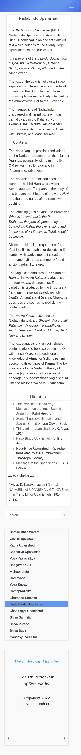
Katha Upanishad (22, 545)
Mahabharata (19, 571)
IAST (55, 30)
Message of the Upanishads (36, 463)
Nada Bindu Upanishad (33, 438)
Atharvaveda (18, 73)
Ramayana (17, 578)
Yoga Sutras (18, 584)
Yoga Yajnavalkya (22, 558)
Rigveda (55, 101)
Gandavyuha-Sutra (23, 637)
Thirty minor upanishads (33, 428)
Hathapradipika (20, 591)
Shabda (37, 155)
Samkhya (55, 198)
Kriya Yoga (35, 170)
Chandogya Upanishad (26, 610)
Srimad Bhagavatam (24, 532)
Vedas (47, 50)
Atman (14, 189)
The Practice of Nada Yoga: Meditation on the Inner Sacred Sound (38, 409)
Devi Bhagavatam (22, 538)
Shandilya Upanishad (25, 552)
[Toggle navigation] (72, 6)
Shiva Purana (19, 624)
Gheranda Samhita (23, 597)
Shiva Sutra (18, 630)
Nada (13, 184)
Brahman (60, 212)
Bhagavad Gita (20, 565)
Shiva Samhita (20, 617)
